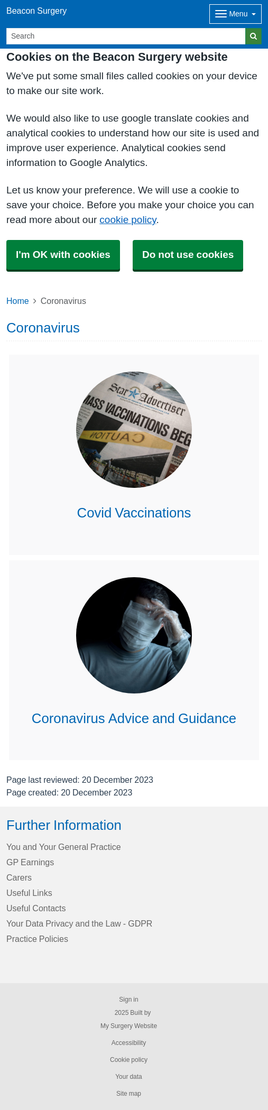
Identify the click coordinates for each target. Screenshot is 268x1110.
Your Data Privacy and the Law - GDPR (79, 923)
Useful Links (29, 893)
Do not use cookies (188, 254)
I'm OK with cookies (63, 254)
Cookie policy (128, 1060)
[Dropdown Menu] (235, 14)
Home (17, 301)
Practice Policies (37, 939)
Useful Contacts (36, 908)
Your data (128, 1077)
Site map (128, 1093)
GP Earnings (30, 862)
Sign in (128, 999)
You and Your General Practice (63, 847)
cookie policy (127, 220)
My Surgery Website (128, 1026)
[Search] (126, 36)
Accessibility (129, 1043)
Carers (19, 877)
